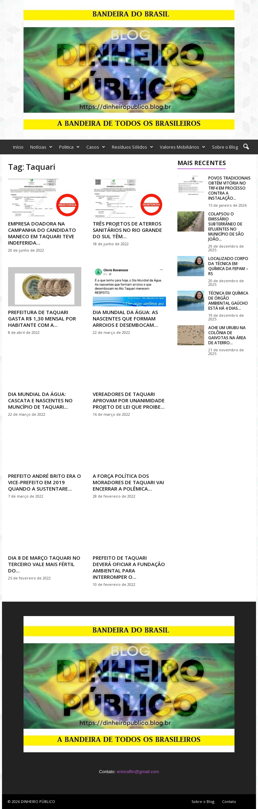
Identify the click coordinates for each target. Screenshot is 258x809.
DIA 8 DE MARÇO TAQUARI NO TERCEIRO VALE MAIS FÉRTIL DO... (44, 564)
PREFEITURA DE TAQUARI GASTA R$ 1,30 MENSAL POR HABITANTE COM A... (42, 318)
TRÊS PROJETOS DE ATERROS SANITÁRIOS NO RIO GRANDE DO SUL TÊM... (127, 230)
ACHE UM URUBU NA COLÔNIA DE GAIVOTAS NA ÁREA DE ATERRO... (227, 335)
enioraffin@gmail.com (138, 771)
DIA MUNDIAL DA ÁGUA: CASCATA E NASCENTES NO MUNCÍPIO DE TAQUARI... (40, 400)
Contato (229, 801)
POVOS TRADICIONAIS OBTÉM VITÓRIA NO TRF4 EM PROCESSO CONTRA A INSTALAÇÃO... (229, 188)
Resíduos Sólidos (132, 147)
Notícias (41, 147)
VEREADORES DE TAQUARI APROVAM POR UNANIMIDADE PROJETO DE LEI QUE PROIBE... (129, 400)
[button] (246, 147)
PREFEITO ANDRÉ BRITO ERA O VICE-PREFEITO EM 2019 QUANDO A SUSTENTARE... (44, 482)
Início (18, 147)
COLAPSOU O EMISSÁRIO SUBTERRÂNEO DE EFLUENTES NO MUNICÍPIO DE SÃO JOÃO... (226, 226)
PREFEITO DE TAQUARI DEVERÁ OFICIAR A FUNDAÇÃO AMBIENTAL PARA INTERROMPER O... (129, 567)
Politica (69, 147)
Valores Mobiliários (182, 147)
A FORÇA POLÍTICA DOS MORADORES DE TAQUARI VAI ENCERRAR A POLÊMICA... (128, 482)
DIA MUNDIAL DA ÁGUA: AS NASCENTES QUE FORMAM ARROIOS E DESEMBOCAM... (125, 318)
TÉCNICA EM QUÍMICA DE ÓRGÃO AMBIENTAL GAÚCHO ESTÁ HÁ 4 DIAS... (228, 300)
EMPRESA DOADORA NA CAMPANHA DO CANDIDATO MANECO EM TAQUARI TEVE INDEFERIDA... (42, 233)
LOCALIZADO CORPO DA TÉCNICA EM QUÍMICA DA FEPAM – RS (228, 266)
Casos (95, 147)
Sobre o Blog (225, 147)
